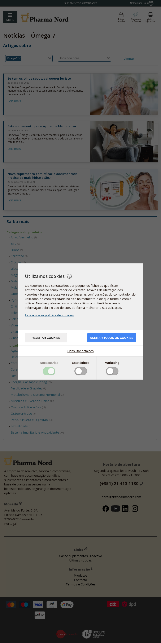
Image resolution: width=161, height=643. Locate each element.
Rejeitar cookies (46, 337)
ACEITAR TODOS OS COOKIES (111, 337)
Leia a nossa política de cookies (49, 315)
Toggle (49, 371)
